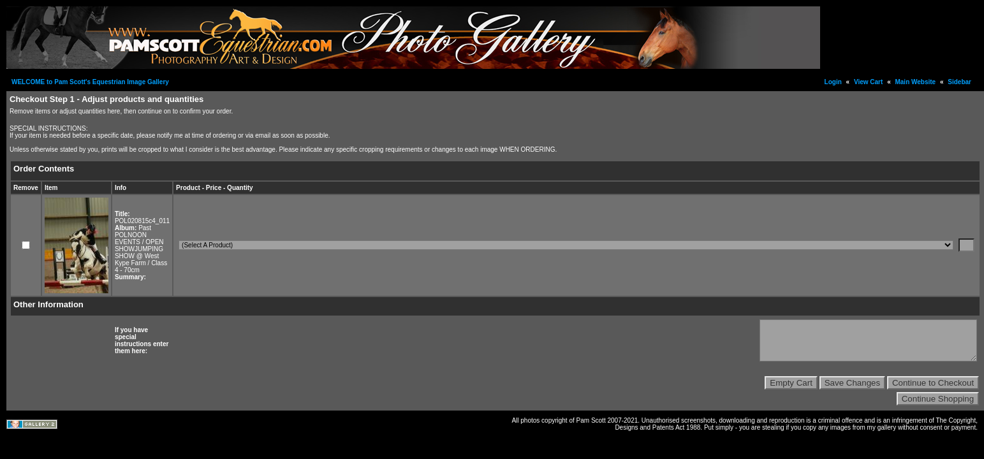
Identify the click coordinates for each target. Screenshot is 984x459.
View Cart (868, 81)
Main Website (915, 81)
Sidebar (959, 81)
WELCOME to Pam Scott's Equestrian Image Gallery (90, 81)
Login (833, 81)
